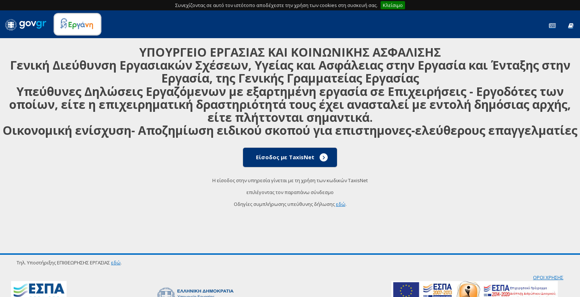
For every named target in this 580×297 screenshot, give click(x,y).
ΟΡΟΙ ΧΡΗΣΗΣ (548, 277)
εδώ (340, 204)
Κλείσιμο (393, 5)
